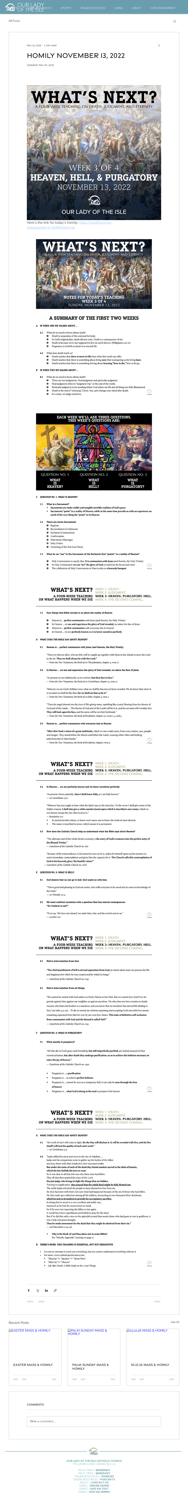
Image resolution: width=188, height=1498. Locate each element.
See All (175, 1322)
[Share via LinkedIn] (46, 1290)
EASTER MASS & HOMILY (33, 1365)
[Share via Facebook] (28, 1290)
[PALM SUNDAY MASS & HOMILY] (94, 1343)
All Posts (14, 21)
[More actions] (159, 45)
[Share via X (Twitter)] (37, 1290)
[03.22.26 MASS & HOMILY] (153, 1343)
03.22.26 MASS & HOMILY (150, 1365)
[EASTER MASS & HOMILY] (35, 1343)
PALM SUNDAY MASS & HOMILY (90, 1366)
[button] (174, 21)
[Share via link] (55, 1290)
